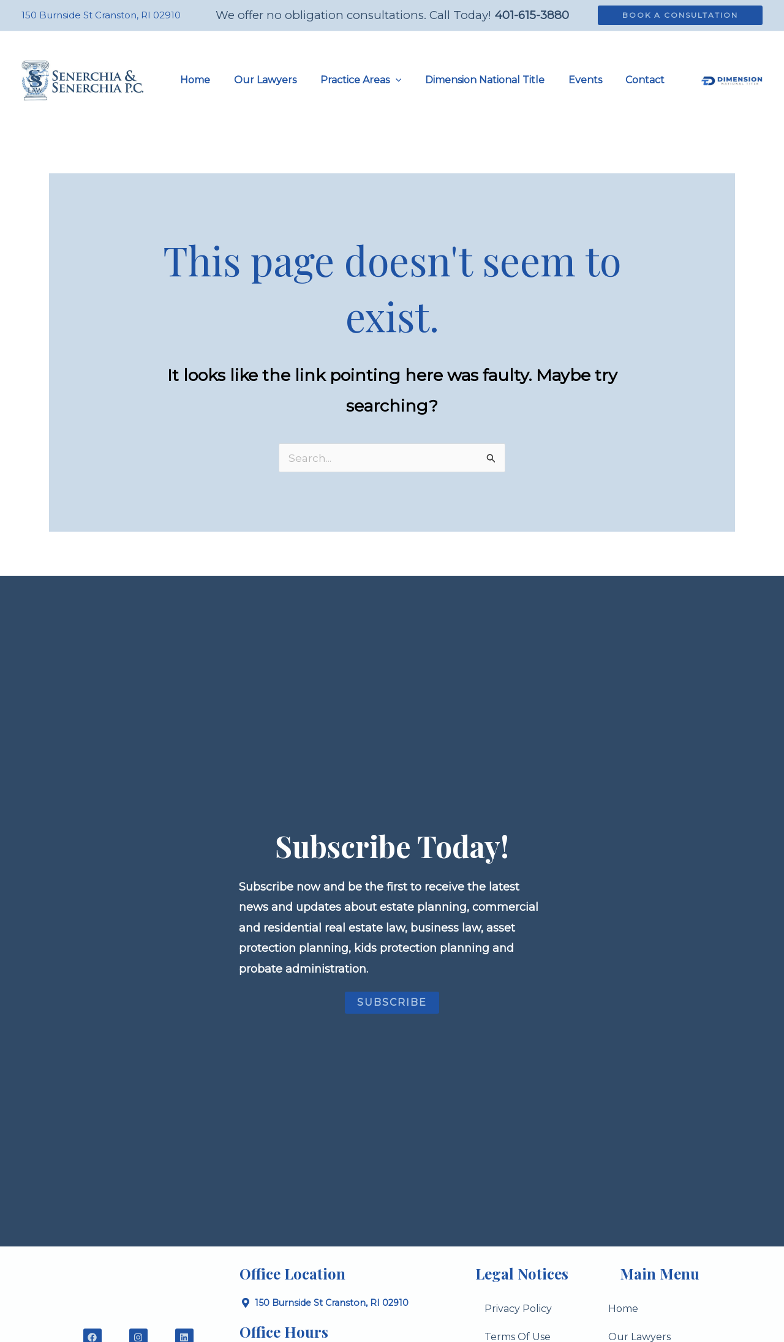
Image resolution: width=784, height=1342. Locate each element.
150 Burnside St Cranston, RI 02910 (101, 15)
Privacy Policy (518, 1309)
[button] (680, 15)
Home (623, 1309)
